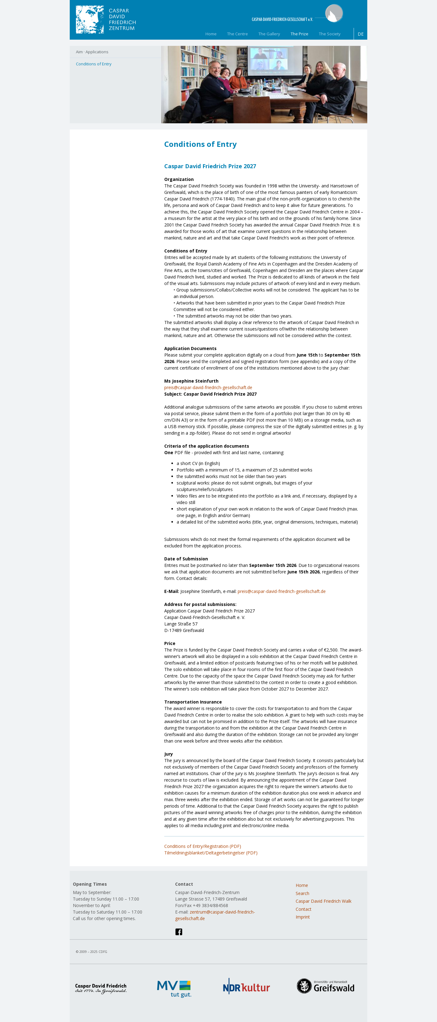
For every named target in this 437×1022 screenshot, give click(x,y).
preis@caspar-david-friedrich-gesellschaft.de (208, 387)
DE (361, 34)
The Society (330, 34)
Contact (303, 909)
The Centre (237, 34)
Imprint (303, 917)
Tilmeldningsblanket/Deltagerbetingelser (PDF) (211, 853)
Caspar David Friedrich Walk (323, 901)
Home (211, 34)
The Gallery (269, 34)
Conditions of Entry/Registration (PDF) (202, 846)
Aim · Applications (92, 52)
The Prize (299, 34)
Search (302, 893)
